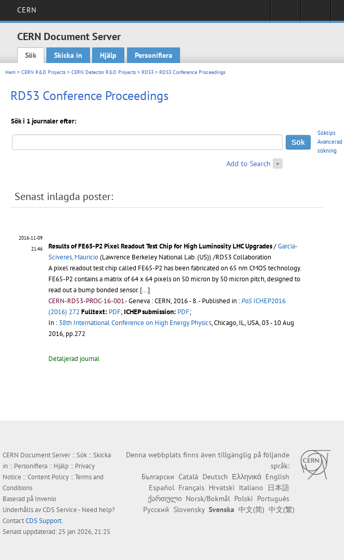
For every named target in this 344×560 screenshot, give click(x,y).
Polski (243, 498)
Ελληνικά (246, 476)
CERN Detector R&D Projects (103, 72)
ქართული (165, 498)
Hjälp (108, 55)
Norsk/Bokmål (208, 498)
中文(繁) (282, 509)
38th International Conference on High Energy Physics (135, 322)
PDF (115, 311)
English (277, 476)
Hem (10, 72)
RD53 (148, 72)
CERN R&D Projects (43, 72)
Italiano (251, 487)
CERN (26, 10)
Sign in (285, 13)
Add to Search (248, 163)
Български (158, 476)
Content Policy (48, 476)
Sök (30, 55)
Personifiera (153, 55)
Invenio (45, 498)
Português (273, 498)
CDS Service (60, 509)
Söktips (326, 132)
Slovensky (189, 509)
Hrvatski (222, 487)
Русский (156, 509)
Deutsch (215, 476)
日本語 (278, 487)
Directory (315, 13)
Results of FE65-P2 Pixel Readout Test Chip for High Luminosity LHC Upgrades (160, 246)
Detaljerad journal (73, 358)
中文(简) (251, 509)
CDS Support (43, 520)
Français (192, 487)
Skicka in (68, 55)
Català (188, 476)
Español (161, 487)
